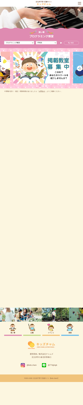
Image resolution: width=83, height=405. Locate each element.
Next (79, 68)
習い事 (13, 356)
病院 (70, 356)
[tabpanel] (41, 68)
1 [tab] (37, 86)
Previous (3, 68)
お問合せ (42, 91)
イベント (51, 356)
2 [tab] (40, 86)
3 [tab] (43, 86)
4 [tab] (46, 86)
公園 (32, 356)
